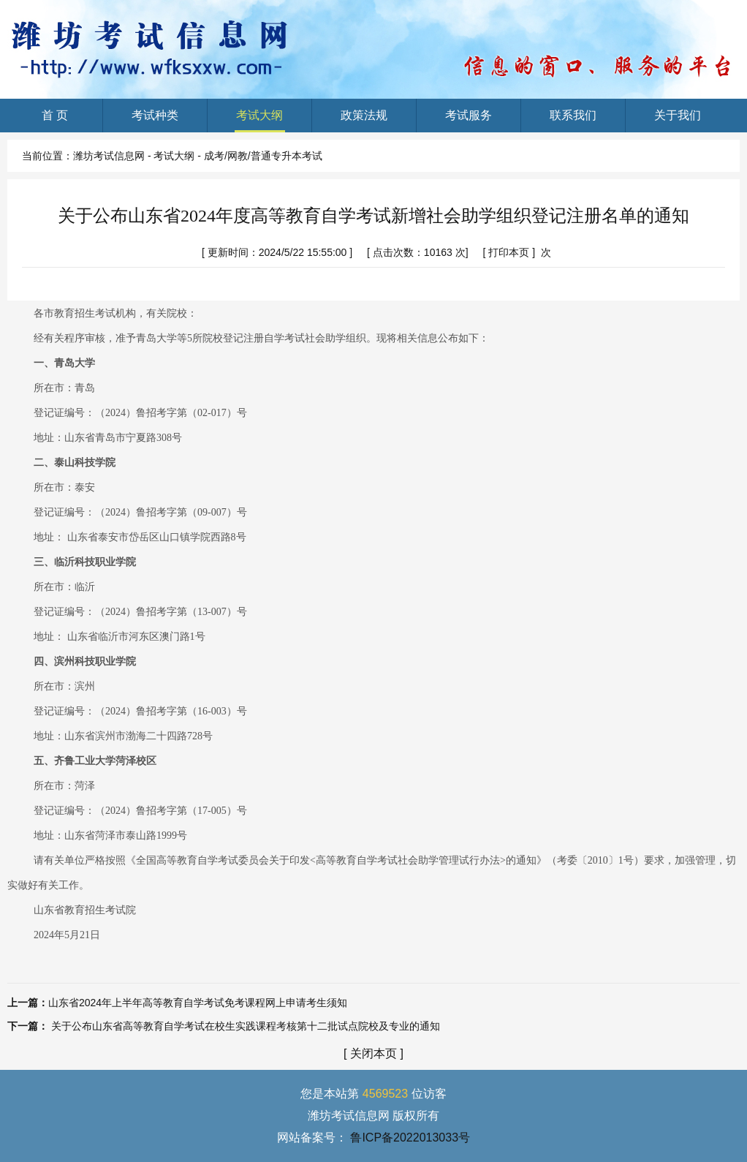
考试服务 (469, 120)
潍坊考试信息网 (109, 156)
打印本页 (508, 252)
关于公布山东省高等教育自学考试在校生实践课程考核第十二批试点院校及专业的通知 (245, 1026)
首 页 (54, 120)
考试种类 (155, 120)
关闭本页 (373, 1053)
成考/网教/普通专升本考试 (263, 156)
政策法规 (364, 120)
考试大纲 (260, 120)
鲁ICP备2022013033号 (410, 1137)
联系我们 (573, 120)
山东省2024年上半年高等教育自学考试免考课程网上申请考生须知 (197, 1002)
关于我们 (678, 120)
